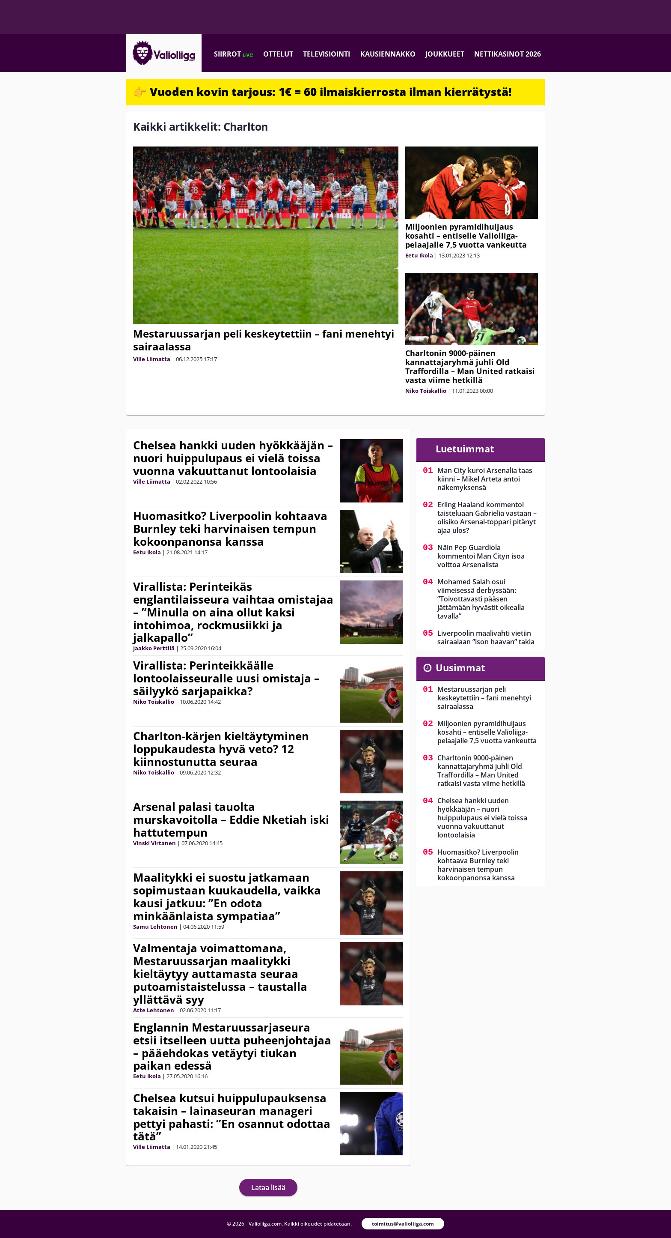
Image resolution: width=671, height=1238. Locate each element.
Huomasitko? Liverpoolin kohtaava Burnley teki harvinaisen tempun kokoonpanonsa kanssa (230, 528)
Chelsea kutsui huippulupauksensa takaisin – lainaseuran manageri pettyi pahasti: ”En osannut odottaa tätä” (231, 1117)
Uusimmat (460, 667)
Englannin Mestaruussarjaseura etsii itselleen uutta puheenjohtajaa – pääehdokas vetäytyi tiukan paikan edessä (232, 1047)
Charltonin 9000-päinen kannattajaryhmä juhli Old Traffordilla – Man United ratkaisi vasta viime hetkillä (470, 366)
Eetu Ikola (419, 255)
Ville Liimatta (151, 359)
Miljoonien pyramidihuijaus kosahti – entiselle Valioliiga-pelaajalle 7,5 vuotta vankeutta (466, 235)
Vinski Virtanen (154, 843)
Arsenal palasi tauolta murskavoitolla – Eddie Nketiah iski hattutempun (231, 819)
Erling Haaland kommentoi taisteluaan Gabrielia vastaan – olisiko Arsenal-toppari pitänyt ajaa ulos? (487, 517)
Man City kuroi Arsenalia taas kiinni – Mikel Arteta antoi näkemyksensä (484, 479)
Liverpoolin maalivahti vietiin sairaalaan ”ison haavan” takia (485, 637)
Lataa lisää (268, 1187)
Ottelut (278, 54)
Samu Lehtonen (155, 926)
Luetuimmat (465, 448)
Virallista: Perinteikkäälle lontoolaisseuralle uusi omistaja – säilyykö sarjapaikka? (226, 678)
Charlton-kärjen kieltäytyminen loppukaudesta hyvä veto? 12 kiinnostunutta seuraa (221, 748)
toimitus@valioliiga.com (403, 1223)
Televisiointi (326, 54)
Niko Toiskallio (425, 391)
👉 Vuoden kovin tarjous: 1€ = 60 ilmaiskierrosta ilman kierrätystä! (322, 91)
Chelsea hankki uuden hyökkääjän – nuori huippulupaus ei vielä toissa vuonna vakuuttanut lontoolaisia (233, 457)
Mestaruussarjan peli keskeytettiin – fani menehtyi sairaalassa (263, 339)
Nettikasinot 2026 (507, 54)
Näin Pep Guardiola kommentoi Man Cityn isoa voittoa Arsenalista (481, 556)
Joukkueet (444, 54)
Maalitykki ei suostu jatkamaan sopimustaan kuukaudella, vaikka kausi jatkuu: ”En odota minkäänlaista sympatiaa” (227, 897)
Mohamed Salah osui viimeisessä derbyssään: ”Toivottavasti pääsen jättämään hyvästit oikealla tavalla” (481, 599)
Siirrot (233, 54)
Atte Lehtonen (153, 1010)
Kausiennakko (388, 54)
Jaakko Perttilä (154, 648)
